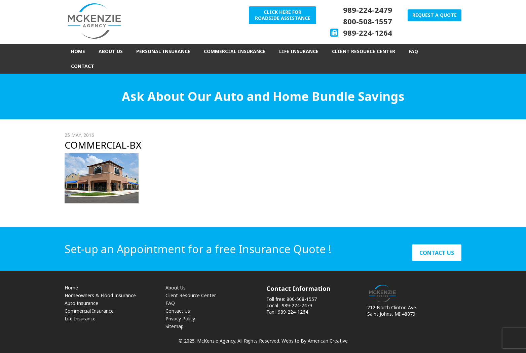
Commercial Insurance (89, 311)
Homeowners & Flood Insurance (100, 295)
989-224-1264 (367, 33)
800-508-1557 (367, 21)
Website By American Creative (314, 341)
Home (71, 287)
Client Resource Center (190, 295)
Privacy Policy (180, 318)
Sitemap (174, 326)
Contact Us (177, 311)
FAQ (170, 303)
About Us (175, 287)
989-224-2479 (367, 10)
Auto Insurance (81, 303)
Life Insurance (80, 318)
